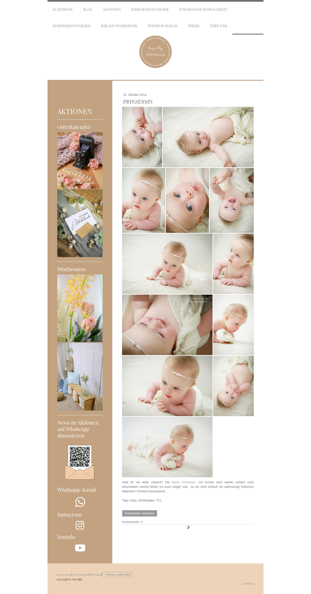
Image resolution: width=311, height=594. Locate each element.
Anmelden (248, 583)
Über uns (218, 26)
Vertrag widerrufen (118, 574)
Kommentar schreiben (139, 513)
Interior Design (163, 26)
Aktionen (112, 9)
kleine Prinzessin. (184, 482)
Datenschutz (81, 574)
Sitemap (95, 574)
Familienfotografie (150, 9)
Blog (87, 9)
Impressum (63, 574)
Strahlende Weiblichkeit (203, 9)
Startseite (63, 9)
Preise (194, 26)
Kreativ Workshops (119, 26)
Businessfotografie (72, 26)
